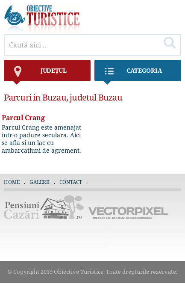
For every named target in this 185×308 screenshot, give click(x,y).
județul (39, 73)
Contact (70, 182)
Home (12, 182)
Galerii (39, 182)
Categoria (132, 73)
